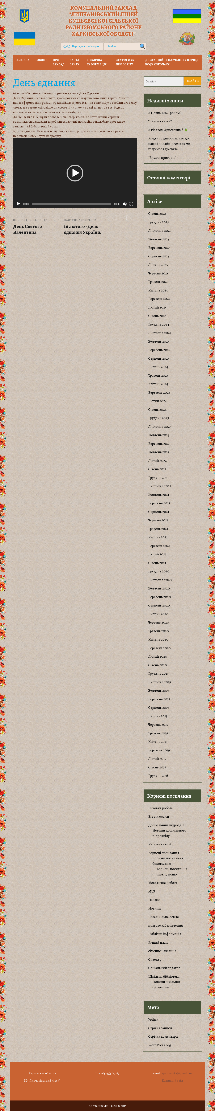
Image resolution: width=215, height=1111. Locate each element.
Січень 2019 (157, 767)
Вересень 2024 (159, 349)
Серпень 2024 (158, 358)
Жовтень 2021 (158, 494)
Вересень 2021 (159, 503)
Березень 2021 (159, 545)
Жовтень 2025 (158, 239)
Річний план (158, 942)
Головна (22, 60)
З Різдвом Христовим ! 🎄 (168, 129)
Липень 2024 (158, 366)
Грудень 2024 (158, 324)
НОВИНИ (41, 60)
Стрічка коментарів (163, 1036)
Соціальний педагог (164, 967)
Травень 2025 (158, 281)
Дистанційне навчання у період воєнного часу (171, 62)
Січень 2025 (157, 315)
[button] (75, 173)
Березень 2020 (159, 648)
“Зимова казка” (160, 121)
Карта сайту (74, 62)
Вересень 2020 (159, 597)
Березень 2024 (159, 392)
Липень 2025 (158, 264)
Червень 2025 (158, 273)
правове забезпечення (165, 925)
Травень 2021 (158, 528)
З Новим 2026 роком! (164, 112)
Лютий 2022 (157, 460)
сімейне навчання (162, 950)
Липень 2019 (158, 716)
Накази (154, 899)
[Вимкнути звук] (125, 204)
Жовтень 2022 (158, 452)
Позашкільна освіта (163, 916)
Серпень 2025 (158, 256)
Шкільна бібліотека (164, 976)
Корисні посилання (163, 852)
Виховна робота (160, 808)
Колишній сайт (172, 1080)
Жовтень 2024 (158, 341)
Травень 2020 (158, 631)
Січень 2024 (157, 409)
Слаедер (154, 959)
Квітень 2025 (158, 290)
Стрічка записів (160, 1028)
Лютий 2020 (157, 656)
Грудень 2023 (158, 418)
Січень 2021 (157, 562)
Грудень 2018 (158, 775)
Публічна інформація (97, 62)
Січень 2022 (157, 469)
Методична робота (162, 882)
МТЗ (151, 891)
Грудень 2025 (158, 222)
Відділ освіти (158, 816)
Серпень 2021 (158, 511)
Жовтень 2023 (158, 435)
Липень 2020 (158, 614)
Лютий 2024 (157, 401)
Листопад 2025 (159, 230)
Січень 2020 (157, 665)
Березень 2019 (159, 750)
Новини (154, 908)
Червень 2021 (158, 520)
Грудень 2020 (158, 571)
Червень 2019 (158, 724)
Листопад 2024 (159, 332)
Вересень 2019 (159, 699)
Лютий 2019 (157, 758)
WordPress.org (159, 1045)
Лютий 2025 (157, 307)
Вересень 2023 (159, 443)
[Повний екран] (131, 204)
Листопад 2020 (160, 579)
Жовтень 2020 (159, 588)
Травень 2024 (158, 375)
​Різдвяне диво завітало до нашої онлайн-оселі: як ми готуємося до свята (169, 143)
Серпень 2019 (158, 707)
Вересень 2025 (159, 247)
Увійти (153, 1019)
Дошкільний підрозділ (166, 825)
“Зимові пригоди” (162, 157)
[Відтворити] (18, 204)
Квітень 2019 (158, 741)
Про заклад (58, 62)
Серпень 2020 (159, 605)
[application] (75, 173)
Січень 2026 (157, 213)
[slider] (71, 204)
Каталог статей (159, 844)
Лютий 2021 (157, 554)
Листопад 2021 (159, 486)
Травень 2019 (158, 733)
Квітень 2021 (158, 537)
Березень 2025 (159, 298)
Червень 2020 (158, 622)
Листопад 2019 (159, 682)
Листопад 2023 (159, 426)
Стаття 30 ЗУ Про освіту (125, 62)
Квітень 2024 (158, 383)
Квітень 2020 (158, 639)
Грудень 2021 (158, 477)
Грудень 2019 (158, 673)
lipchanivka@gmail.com (177, 1073)
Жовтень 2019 (158, 690)
